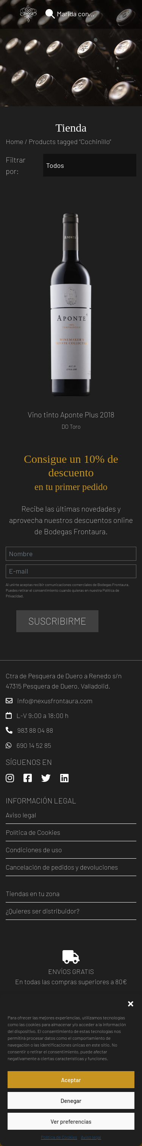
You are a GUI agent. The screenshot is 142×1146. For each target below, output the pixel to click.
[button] (130, 1002)
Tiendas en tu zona (32, 893)
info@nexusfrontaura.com (55, 700)
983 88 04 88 (35, 730)
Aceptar (71, 1079)
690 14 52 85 (34, 745)
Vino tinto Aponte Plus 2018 (71, 414)
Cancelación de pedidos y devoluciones (62, 867)
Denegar (71, 1100)
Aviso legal (91, 1137)
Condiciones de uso (34, 849)
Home (14, 141)
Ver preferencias (71, 1121)
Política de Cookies (59, 1137)
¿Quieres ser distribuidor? (43, 911)
